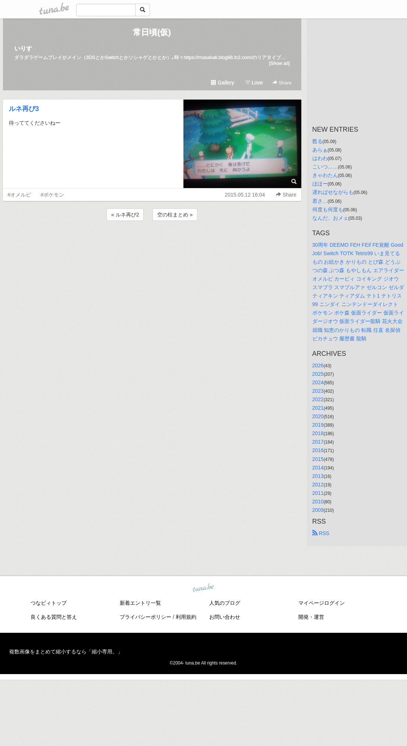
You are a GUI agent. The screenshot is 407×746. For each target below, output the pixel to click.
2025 (318, 374)
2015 (318, 459)
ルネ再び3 (24, 108)
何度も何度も (327, 209)
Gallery (222, 83)
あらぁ (320, 150)
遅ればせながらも (333, 192)
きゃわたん (325, 175)
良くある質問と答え (54, 617)
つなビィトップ (49, 603)
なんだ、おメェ (330, 218)
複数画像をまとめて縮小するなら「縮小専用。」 (66, 652)
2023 (318, 391)
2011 (318, 493)
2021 (318, 408)
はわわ (320, 158)
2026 (318, 365)
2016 (318, 450)
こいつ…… (325, 167)
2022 (318, 399)
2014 (318, 468)
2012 (318, 484)
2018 (318, 433)
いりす (23, 48)
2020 (318, 416)
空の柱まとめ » (175, 215)
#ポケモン (52, 195)
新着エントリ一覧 (140, 603)
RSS (321, 533)
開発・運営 (311, 617)
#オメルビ (19, 195)
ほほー (320, 184)
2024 (318, 382)
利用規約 (186, 617)
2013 (318, 476)
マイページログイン (321, 603)
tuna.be (203, 588)
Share (282, 83)
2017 (318, 442)
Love (254, 83)
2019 (318, 425)
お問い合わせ (224, 617)
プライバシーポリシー (145, 617)
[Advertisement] (152, 242)
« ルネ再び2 (125, 215)
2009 (318, 510)
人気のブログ (224, 603)
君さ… (320, 201)
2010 (318, 501)
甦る (317, 141)
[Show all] (279, 63)
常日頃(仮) (152, 32)
